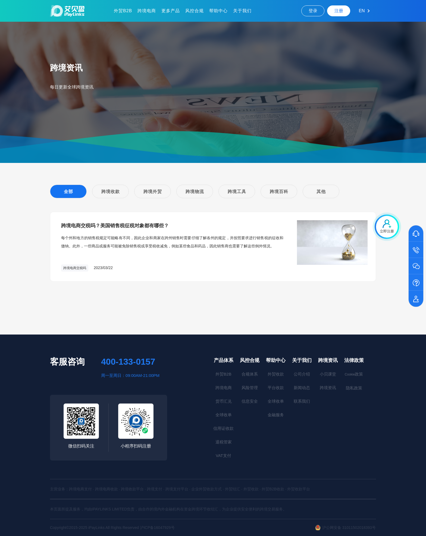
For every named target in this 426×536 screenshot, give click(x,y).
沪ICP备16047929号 (157, 527)
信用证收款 (223, 428)
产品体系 (223, 360)
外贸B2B (123, 10)
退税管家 (223, 442)
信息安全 (250, 401)
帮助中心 (218, 10)
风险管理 (250, 387)
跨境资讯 (328, 360)
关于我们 (242, 10)
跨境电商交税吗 (74, 268)
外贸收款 (276, 374)
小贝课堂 (328, 374)
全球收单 (223, 414)
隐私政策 (354, 388)
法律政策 (354, 360)
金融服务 (276, 414)
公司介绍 (302, 374)
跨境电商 (146, 10)
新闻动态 (302, 387)
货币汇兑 (223, 401)
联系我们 (302, 401)
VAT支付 (223, 455)
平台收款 (276, 387)
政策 (354, 374)
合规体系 (250, 374)
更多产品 (170, 10)
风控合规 (194, 10)
